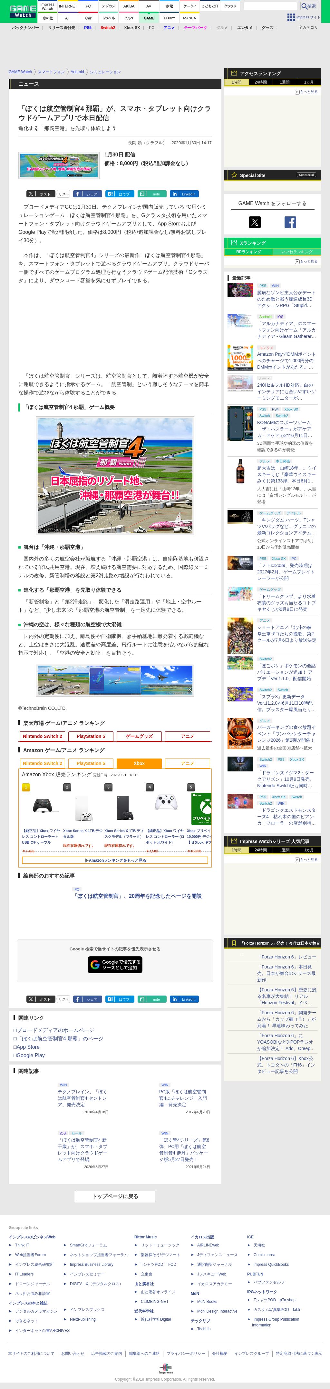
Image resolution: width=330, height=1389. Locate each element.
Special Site (253, 175)
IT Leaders (24, 1274)
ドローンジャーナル (32, 1284)
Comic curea (264, 1255)
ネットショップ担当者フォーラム (99, 1255)
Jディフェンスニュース (217, 1255)
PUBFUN (255, 1274)
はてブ (124, 194)
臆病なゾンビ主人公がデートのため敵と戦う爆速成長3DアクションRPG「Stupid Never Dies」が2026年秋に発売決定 (286, 305)
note (156, 194)
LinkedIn (189, 194)
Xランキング (253, 243)
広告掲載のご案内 (106, 1353)
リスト (64, 194)
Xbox (139, 763)
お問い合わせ (72, 1353)
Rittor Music (145, 1237)
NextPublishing (83, 1319)
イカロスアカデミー (214, 1284)
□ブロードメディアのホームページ (54, 1030)
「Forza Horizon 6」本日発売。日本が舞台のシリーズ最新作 (286, 973)
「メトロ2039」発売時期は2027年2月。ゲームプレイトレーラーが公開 (286, 572)
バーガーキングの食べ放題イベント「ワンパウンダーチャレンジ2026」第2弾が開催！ (286, 734)
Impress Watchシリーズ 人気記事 (274, 841)
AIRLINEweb (208, 1245)
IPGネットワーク (262, 1292)
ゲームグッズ (139, 736)
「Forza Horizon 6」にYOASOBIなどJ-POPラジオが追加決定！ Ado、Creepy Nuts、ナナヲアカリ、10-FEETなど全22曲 (285, 1048)
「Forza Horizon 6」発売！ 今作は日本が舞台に (280, 945)
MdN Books (207, 1301)
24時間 (261, 82)
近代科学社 (144, 1311)
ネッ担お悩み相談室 (32, 1293)
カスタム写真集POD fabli (277, 1309)
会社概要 (220, 1353)
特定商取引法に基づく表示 (299, 1353)
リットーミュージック (160, 1245)
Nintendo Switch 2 (42, 736)
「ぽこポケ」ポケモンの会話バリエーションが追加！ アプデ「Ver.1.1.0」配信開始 (286, 672)
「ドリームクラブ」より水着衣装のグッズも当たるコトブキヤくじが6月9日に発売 (286, 603)
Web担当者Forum (30, 1255)
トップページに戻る (115, 1196)
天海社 (259, 1245)
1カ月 (309, 82)
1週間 (285, 82)
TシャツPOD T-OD (158, 1264)
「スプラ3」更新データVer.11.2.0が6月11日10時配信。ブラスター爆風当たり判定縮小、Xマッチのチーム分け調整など (286, 709)
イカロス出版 (202, 1237)
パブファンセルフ (269, 1282)
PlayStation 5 (91, 736)
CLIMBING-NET (155, 1301)
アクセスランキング (260, 73)
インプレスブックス (87, 1309)
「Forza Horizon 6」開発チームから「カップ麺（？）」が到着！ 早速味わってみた (286, 1019)
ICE (250, 1237)
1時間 (237, 82)
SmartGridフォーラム (88, 1245)
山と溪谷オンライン (158, 1292)
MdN (195, 1293)
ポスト (45, 194)
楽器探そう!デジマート (160, 1255)
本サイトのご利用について (31, 1353)
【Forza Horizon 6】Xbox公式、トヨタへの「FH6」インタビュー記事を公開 (286, 1065)
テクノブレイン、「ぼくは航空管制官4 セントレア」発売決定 (82, 1098)
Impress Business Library (91, 1264)
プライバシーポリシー (186, 1353)
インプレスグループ (251, 1353)
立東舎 (146, 1274)
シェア (92, 194)
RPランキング (248, 252)
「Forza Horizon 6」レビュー (286, 956)
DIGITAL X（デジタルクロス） (96, 1284)
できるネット (26, 1321)
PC (151, 27)
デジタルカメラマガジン (36, 1311)
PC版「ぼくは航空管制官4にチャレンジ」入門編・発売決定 (183, 1098)
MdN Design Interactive (217, 1311)
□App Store (27, 1047)
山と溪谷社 (144, 1284)
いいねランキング (297, 252)
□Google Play (29, 1055)
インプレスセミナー (87, 1274)
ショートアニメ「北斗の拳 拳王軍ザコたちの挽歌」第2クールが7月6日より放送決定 (286, 634)
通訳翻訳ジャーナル (214, 1264)
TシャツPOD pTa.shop (275, 1300)
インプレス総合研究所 (34, 1264)
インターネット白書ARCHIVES (42, 1330)
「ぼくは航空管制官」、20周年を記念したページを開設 (137, 896)
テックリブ (200, 1321)
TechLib (203, 1329)
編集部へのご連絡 (144, 1353)
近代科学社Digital (156, 1319)
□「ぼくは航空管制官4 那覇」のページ (58, 1038)
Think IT (22, 1245)
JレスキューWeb (211, 1274)
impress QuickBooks (271, 1264)
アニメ (187, 736)
